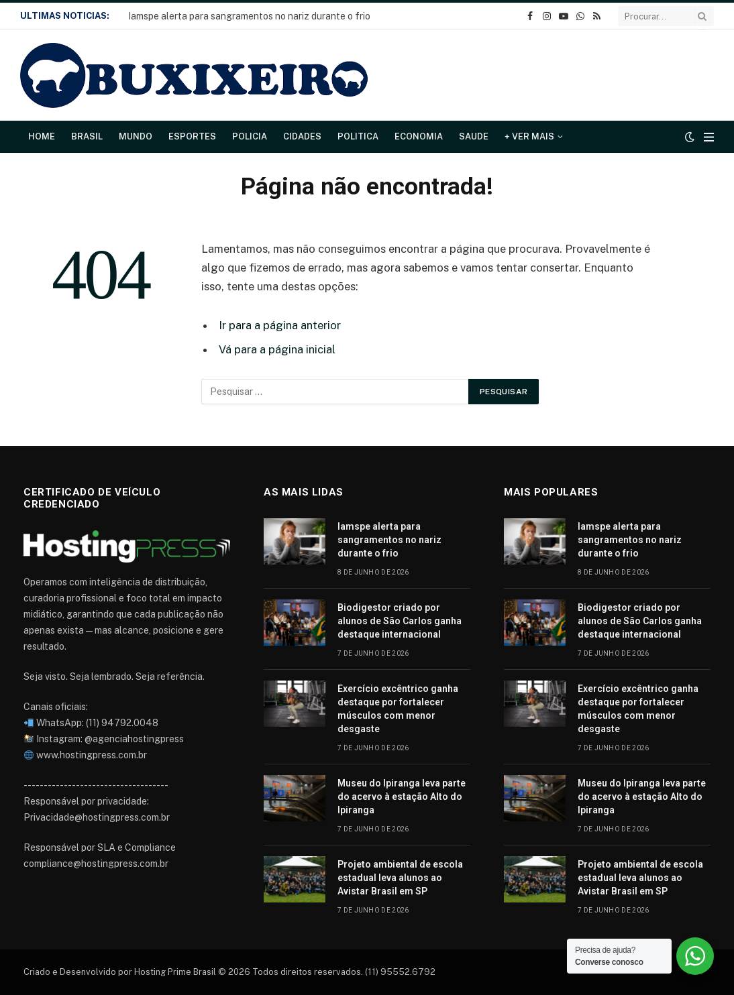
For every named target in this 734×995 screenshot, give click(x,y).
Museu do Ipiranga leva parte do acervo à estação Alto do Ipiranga (401, 796)
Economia (419, 136)
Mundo (135, 136)
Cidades (302, 136)
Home (41, 136)
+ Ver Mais (529, 136)
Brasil (87, 136)
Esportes (192, 136)
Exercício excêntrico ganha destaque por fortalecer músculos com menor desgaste (397, 708)
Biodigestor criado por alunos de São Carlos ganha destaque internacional (399, 621)
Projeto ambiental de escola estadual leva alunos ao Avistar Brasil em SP (400, 877)
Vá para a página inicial (277, 349)
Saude (473, 136)
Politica (357, 136)
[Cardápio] (709, 137)
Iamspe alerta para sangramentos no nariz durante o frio (249, 16)
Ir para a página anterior (280, 325)
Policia (249, 136)
